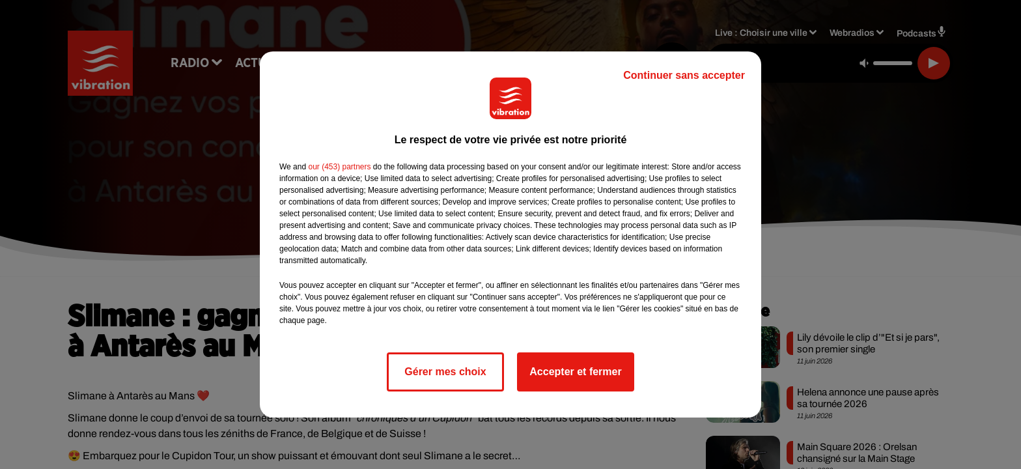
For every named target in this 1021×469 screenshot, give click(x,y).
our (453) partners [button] (339, 166)
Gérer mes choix (445, 371)
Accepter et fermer (575, 371)
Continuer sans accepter (684, 75)
